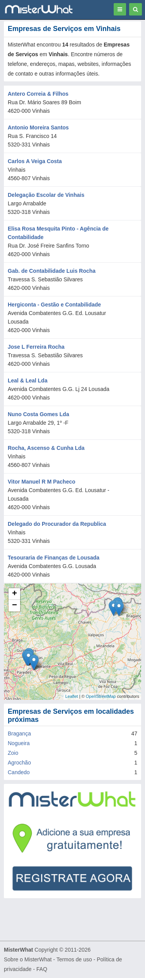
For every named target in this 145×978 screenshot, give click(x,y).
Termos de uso (74, 959)
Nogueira (19, 743)
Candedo (19, 772)
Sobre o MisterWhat (28, 959)
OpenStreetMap (101, 696)
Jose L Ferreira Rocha (36, 347)
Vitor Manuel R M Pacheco (41, 482)
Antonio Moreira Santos (38, 127)
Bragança (19, 733)
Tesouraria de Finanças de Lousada (53, 557)
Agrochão (19, 762)
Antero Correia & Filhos (38, 94)
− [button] (14, 605)
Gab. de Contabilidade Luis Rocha (52, 271)
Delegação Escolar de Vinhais (46, 195)
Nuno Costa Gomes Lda (38, 414)
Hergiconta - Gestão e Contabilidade (54, 304)
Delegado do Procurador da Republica (57, 524)
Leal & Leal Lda (28, 380)
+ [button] (14, 594)
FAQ (41, 969)
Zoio (13, 753)
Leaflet (71, 696)
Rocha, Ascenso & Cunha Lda (46, 448)
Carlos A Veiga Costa (35, 161)
